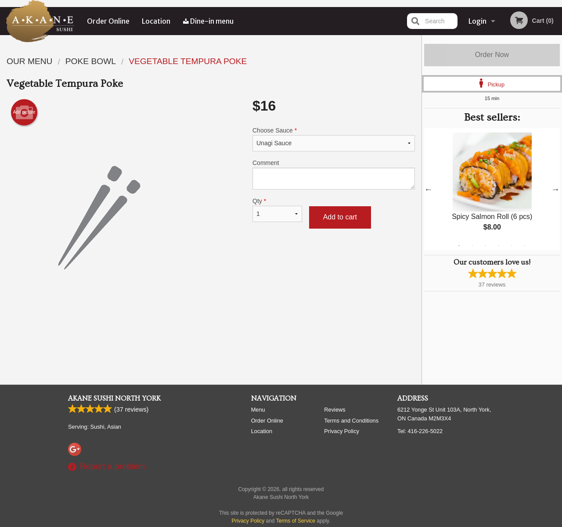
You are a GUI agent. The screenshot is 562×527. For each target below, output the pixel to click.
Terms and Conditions (351, 421)
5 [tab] (512, 245)
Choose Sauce (333, 139)
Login (477, 21)
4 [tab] (498, 245)
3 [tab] (485, 245)
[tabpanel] (492, 189)
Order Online (108, 21)
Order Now (492, 54)
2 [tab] (472, 245)
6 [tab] (525, 245)
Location (156, 21)
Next (555, 189)
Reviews (334, 410)
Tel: (420, 431)
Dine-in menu (208, 21)
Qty (277, 209)
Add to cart (340, 217)
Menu (258, 410)
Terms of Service (295, 521)
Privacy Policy (341, 431)
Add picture (24, 112)
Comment (333, 174)
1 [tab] (459, 245)
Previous (428, 189)
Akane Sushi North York (114, 399)
